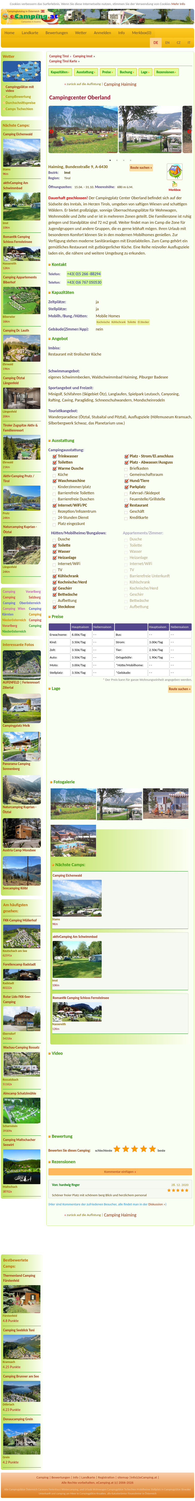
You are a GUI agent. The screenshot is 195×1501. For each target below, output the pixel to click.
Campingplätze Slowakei (177, 1489)
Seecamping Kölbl (15, 888)
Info (121, 32)
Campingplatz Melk (16, 726)
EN (167, 42)
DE (155, 42)
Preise (106, 72)
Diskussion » (156, 1205)
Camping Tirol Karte (63, 61)
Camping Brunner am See (21, 1376)
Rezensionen (165, 72)
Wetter (81, 32)
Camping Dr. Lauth (16, 330)
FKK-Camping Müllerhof (20, 920)
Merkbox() (141, 32)
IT (189, 42)
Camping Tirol (59, 56)
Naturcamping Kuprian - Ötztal (20, 529)
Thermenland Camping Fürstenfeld (19, 1278)
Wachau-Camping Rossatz (21, 1047)
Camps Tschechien (19, 109)
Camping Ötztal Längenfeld (14, 380)
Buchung (126, 72)
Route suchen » (141, 168)
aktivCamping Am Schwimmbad (15, 185)
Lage (144, 72)
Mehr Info (178, 4)
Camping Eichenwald (17, 134)
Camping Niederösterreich (21, 617)
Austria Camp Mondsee (19, 850)
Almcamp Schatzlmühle (19, 1093)
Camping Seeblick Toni (19, 1330)
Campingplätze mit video (20, 89)
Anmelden (102, 32)
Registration (106, 1477)
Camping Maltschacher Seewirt (19, 1142)
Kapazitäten (59, 72)
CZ (178, 42)
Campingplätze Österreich (23, 1489)
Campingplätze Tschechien (121, 1489)
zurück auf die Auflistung (84, 84)
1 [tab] (110, 160)
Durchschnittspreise (20, 103)
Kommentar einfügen (120, 1172)
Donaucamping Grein (18, 1419)
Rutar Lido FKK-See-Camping (17, 999)
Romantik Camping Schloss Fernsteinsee (17, 239)
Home (10, 32)
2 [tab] (117, 160)
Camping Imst (82, 56)
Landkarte (30, 32)
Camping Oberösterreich (22, 603)
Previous (51, 131)
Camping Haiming (120, 84)
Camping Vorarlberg (22, 592)
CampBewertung (18, 96)
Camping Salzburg (22, 597)
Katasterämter (119, 1493)
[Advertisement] (22, 1226)
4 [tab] (130, 160)
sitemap (122, 1477)
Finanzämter (134, 1493)
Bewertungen (57, 32)
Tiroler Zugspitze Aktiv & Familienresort (20, 428)
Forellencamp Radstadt (19, 964)
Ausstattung (85, 72)
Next (189, 131)
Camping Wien (14, 609)
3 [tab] (123, 160)
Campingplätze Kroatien (92, 1493)
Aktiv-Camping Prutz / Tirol (18, 478)
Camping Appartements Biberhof (20, 280)
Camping (42, 1477)
